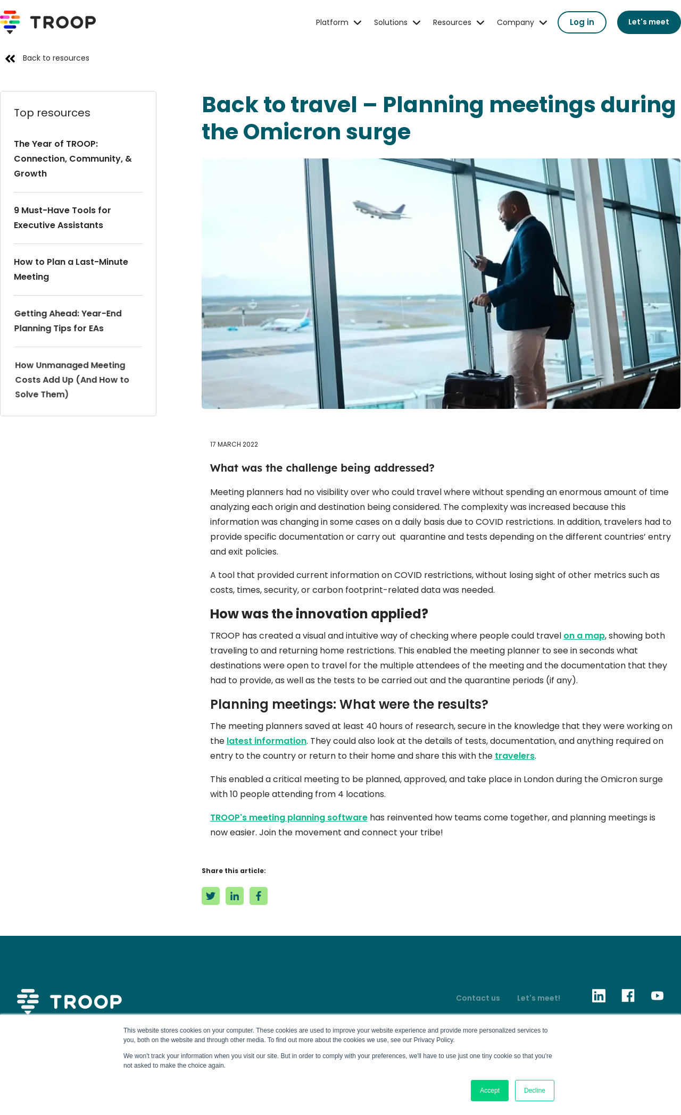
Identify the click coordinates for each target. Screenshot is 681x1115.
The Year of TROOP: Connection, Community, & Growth (73, 159)
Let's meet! (538, 998)
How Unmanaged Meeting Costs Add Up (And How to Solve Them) (73, 379)
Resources (452, 22)
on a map (584, 636)
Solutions (391, 22)
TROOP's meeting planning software (289, 817)
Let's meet (648, 21)
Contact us (478, 998)
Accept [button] (490, 1090)
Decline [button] (534, 1090)
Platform (332, 22)
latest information (266, 741)
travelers (515, 756)
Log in (582, 22)
